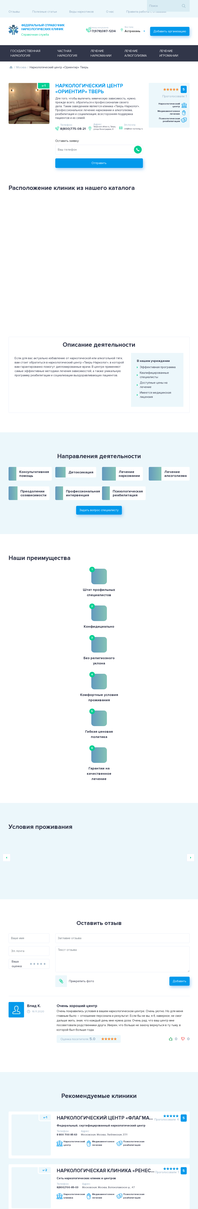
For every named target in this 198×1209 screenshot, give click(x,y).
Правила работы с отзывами (146, 6)
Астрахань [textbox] (135, 26)
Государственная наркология (25, 44)
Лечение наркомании (101, 44)
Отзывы (14, 6)
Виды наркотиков (81, 6)
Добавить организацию (170, 24)
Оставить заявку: (67, 132)
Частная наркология (67, 44)
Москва (21, 58)
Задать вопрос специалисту (99, 484)
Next (190, 707)
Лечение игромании (168, 44)
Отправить (99, 154)
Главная (11, 59)
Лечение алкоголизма (135, 44)
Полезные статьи (44, 6)
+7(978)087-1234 (104, 26)
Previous (7, 707)
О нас (110, 6)
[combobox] (137, 26)
